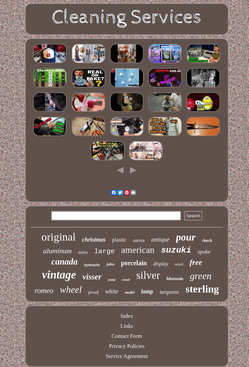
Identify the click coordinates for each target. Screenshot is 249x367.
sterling (202, 289)
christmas (93, 239)
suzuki (176, 250)
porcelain (134, 262)
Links (127, 326)
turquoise (169, 292)
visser (92, 276)
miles (83, 252)
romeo (44, 291)
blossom (174, 278)
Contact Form (127, 336)
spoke (204, 252)
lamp (147, 291)
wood (126, 279)
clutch (207, 240)
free (196, 262)
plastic (119, 240)
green (200, 275)
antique (160, 239)
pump (111, 279)
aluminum (57, 251)
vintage (59, 274)
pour (186, 237)
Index (127, 316)
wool (179, 264)
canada (65, 261)
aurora (139, 240)
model (130, 292)
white (111, 291)
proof (93, 292)
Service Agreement (127, 356)
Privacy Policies (127, 346)
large (104, 251)
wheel (71, 289)
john (110, 264)
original (59, 237)
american (138, 250)
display (160, 263)
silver (148, 275)
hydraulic (92, 265)
